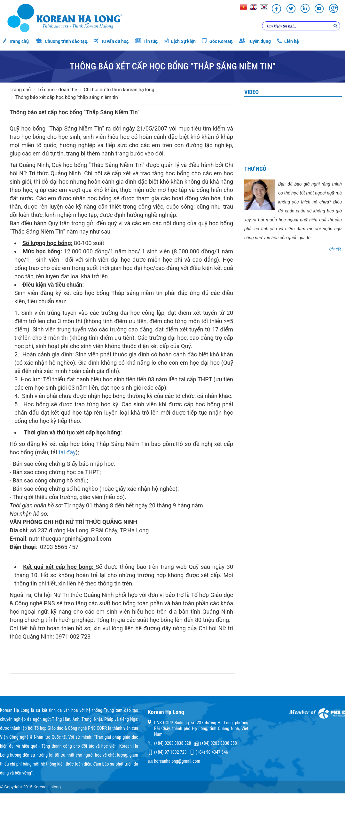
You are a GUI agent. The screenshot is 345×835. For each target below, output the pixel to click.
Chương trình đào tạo (61, 41)
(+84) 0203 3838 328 (172, 743)
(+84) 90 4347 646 (212, 752)
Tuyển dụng (255, 41)
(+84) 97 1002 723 (170, 752)
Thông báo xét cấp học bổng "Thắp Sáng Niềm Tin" (67, 97)
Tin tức (146, 41)
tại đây (67, 452)
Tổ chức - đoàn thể (57, 89)
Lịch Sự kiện (180, 41)
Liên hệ (288, 41)
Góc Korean (217, 41)
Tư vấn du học (111, 41)
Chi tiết (335, 249)
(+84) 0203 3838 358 (218, 743)
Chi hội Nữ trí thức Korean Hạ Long (119, 89)
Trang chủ (16, 41)
